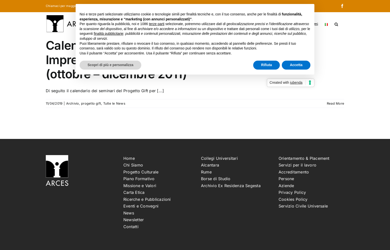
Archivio (72, 103)
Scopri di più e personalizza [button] (110, 65)
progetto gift (91, 103)
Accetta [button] (296, 65)
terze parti (156, 24)
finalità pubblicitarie (108, 34)
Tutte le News (114, 103)
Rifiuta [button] (266, 65)
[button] (336, 24)
